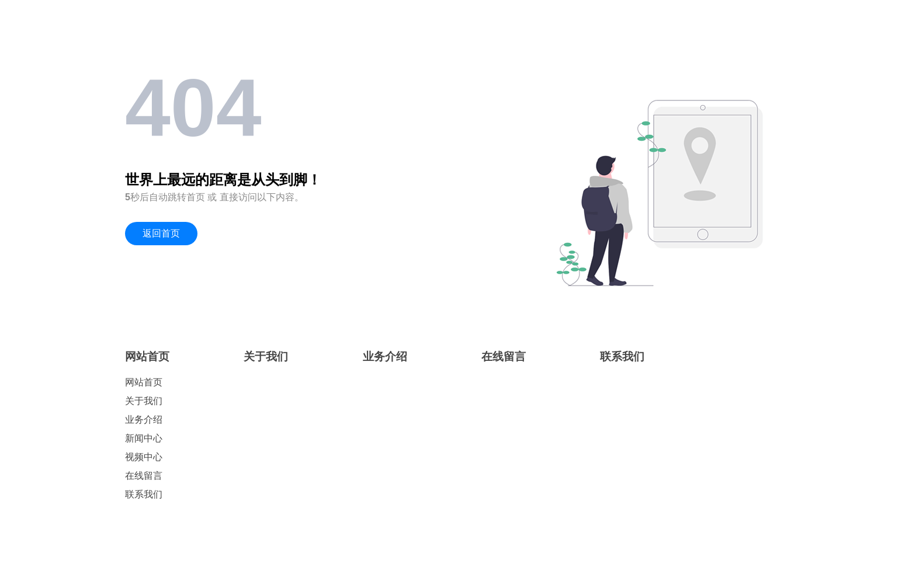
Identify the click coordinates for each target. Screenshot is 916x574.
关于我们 (143, 401)
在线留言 (143, 476)
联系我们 (143, 494)
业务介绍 (143, 420)
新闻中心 (143, 438)
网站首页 (147, 356)
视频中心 (143, 457)
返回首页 (161, 233)
